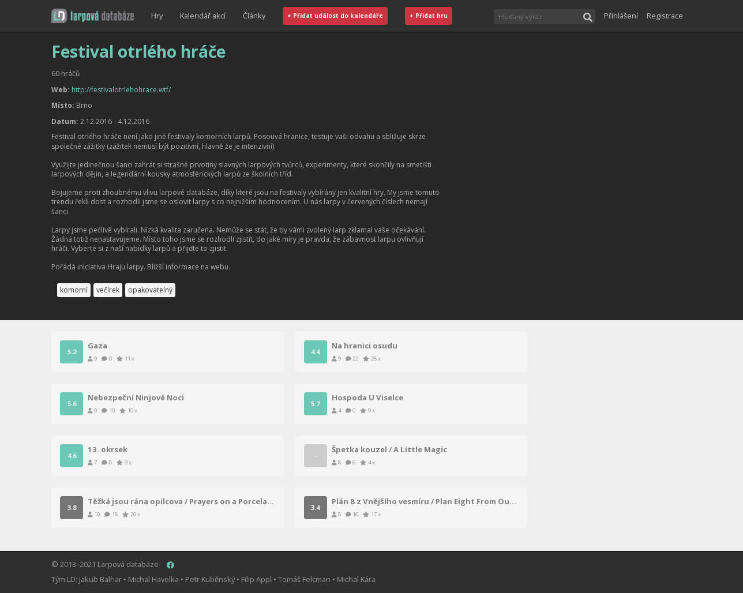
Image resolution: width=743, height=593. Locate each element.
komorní (74, 290)
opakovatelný (150, 290)
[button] (92, 16)
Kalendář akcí (203, 15)
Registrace (665, 15)
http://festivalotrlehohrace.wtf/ (121, 90)
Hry (157, 15)
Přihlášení (621, 15)
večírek (107, 290)
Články (254, 15)
